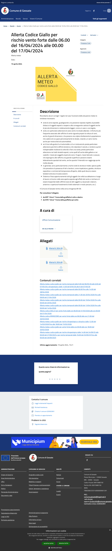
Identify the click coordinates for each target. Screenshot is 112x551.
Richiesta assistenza (7, 520)
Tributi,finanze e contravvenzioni (39, 485)
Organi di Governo (7, 475)
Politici (3, 488)
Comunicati (60, 478)
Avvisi (19, 26)
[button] (56, 548)
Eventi (58, 494)
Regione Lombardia (7, 2)
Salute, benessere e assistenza (39, 488)
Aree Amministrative (8, 478)
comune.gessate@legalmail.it (95, 497)
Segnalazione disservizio (9, 513)
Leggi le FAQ (5, 516)
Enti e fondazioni (6, 485)
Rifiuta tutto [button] (63, 543)
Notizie (58, 475)
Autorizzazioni (33, 492)
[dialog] (56, 539)
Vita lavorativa (33, 478)
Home (5, 26)
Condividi (85, 35)
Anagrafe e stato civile (36, 475)
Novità (12, 26)
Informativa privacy (35, 519)
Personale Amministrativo (9, 492)
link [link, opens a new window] (74, 539)
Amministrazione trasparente (38, 513)
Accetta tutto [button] (48, 543)
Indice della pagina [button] (19, 108)
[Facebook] (91, 10)
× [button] (110, 530)
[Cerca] (108, 10)
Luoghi (58, 491)
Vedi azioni (94, 35)
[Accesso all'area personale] (103, 3)
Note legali (32, 523)
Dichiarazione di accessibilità (38, 526)
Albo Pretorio (33, 516)
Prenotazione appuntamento (10, 510)
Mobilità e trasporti (35, 482)
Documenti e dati (6, 495)
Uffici (2, 482)
